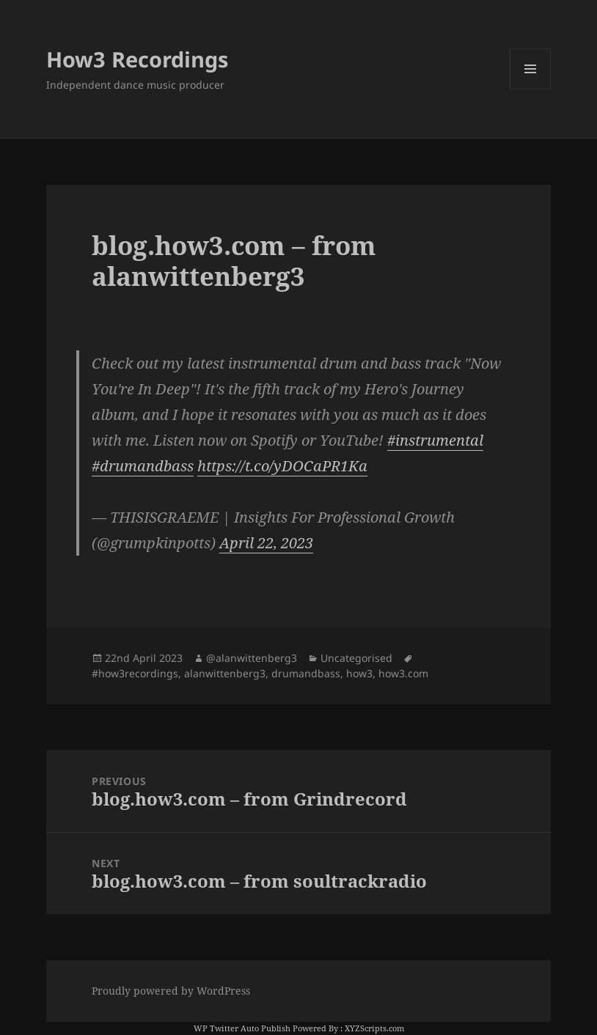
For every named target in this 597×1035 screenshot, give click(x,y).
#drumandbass (143, 466)
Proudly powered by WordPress (171, 991)
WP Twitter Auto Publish (242, 1028)
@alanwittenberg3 (251, 658)
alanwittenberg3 (224, 673)
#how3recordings (135, 673)
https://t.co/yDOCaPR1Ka (282, 466)
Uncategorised (356, 658)
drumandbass (305, 673)
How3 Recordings (137, 59)
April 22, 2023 (266, 543)
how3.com (403, 673)
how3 (359, 673)
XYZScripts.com (374, 1028)
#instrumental (435, 440)
